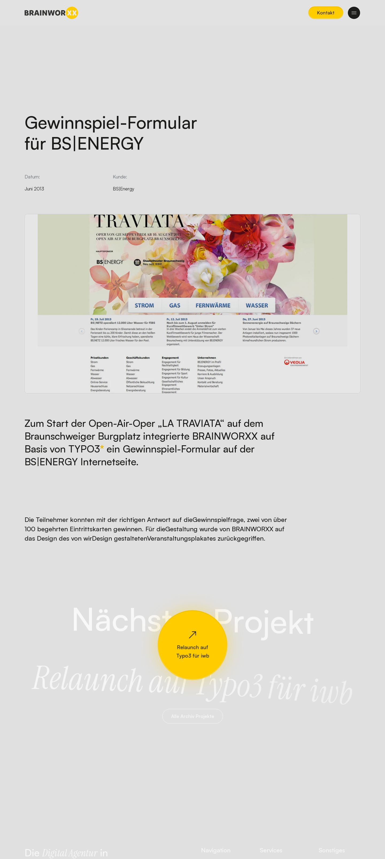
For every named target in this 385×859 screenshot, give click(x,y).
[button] (325, 12)
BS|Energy (123, 189)
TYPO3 (84, 449)
